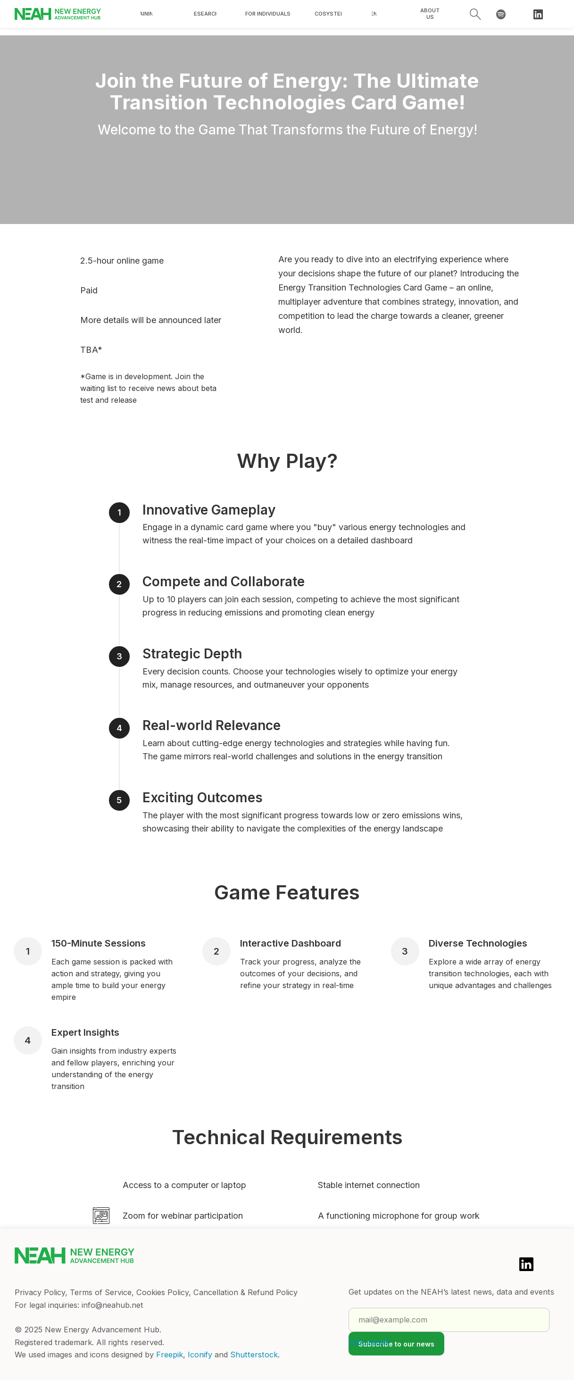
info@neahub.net (112, 1305)
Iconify (200, 1354)
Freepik (169, 1354)
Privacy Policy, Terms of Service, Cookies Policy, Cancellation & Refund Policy (156, 1292)
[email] (449, 1320)
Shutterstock (254, 1354)
